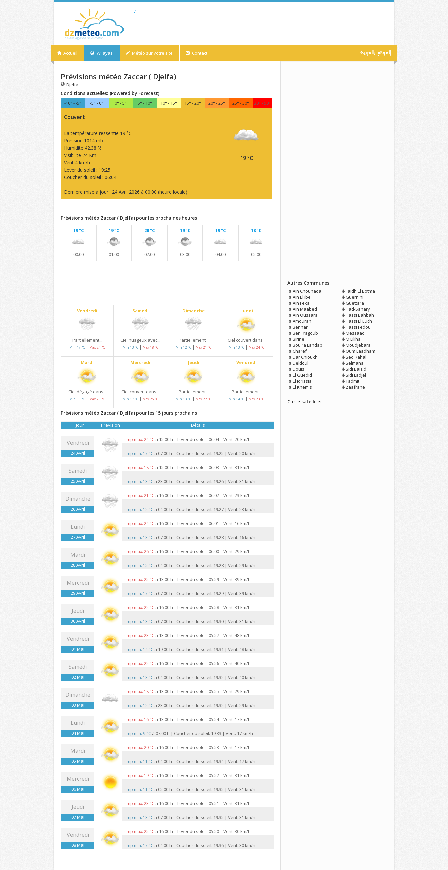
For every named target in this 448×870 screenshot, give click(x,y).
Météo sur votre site (149, 53)
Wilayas (101, 53)
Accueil (67, 53)
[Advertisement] (139, 208)
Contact (196, 53)
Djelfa (69, 84)
